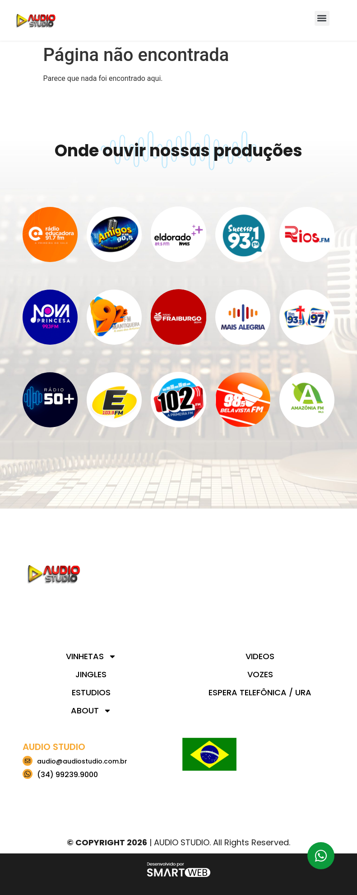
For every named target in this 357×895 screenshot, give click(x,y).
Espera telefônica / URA (260, 692)
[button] (322, 18)
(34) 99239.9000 (67, 774)
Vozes (260, 674)
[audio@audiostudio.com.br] (27, 761)
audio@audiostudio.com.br (82, 761)
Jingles (91, 674)
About (91, 710)
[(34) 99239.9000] (27, 774)
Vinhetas (91, 656)
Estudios (91, 692)
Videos (260, 656)
